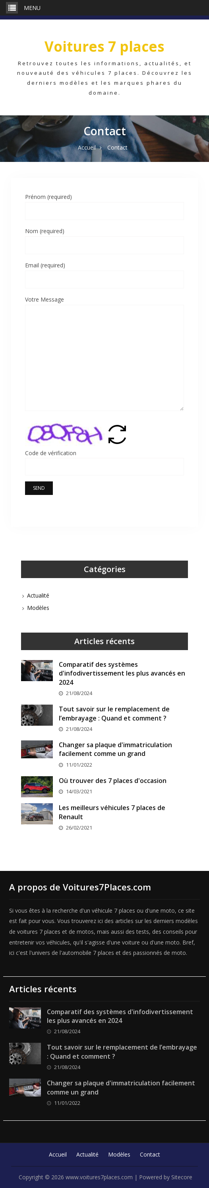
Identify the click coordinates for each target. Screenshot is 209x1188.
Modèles (38, 608)
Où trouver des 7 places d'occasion (112, 780)
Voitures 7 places (104, 46)
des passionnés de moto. (154, 952)
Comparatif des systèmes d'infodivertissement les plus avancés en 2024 (122, 673)
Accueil (58, 1154)
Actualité (38, 595)
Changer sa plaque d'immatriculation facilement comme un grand (115, 749)
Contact (150, 1154)
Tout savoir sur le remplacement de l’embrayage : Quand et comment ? (114, 713)
